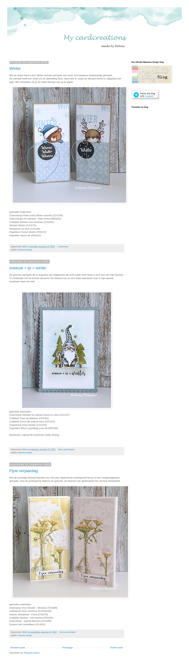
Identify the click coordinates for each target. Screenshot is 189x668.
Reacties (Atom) (32, 653)
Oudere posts (116, 647)
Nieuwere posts (17, 647)
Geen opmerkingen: (67, 449)
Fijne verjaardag (23, 471)
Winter (15, 68)
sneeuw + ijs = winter (27, 268)
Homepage (67, 647)
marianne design (25, 250)
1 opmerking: (63, 246)
